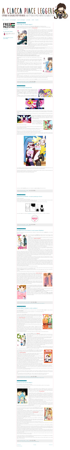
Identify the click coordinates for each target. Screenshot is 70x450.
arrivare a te (20, 441)
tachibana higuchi (36, 377)
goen (22, 377)
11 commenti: (27, 81)
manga (24, 82)
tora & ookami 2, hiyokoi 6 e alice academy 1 (27, 308)
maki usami (33, 303)
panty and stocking (24, 191)
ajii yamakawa (20, 303)
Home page (35, 444)
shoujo (32, 82)
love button (31, 303)
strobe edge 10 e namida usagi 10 (24, 24)
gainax (21, 191)
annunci (20, 225)
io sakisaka (22, 82)
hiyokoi (24, 377)
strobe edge (34, 82)
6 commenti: (27, 190)
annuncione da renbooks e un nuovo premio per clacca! (29, 196)
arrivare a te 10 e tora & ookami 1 (24, 382)
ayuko (24, 303)
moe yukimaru (28, 377)
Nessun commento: (28, 376)
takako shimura (29, 225)
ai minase (20, 82)
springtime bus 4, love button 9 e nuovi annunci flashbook (30, 230)
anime (19, 191)
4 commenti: (27, 224)
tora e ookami (39, 377)
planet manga (29, 82)
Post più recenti (19, 444)
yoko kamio (43, 377)
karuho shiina (23, 441)
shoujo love (29, 213)
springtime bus (42, 303)
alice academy (20, 377)
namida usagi (26, 82)
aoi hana (22, 225)
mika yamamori (38, 303)
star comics (32, 441)
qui (46, 201)
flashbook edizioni (27, 303)
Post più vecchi (50, 444)
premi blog (24, 225)
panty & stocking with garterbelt (24, 87)
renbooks (26, 225)
